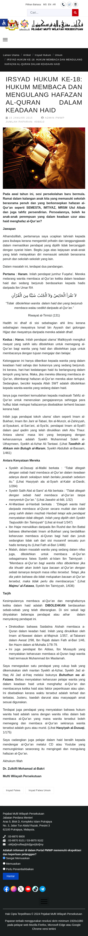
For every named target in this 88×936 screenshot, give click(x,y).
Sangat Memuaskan (16, 858)
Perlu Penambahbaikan (18, 869)
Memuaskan (11, 863)
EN (49, 4)
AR (54, 4)
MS (45, 4)
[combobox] (49, 12)
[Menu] (5, 39)
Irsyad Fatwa (13, 790)
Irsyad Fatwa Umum (40, 790)
